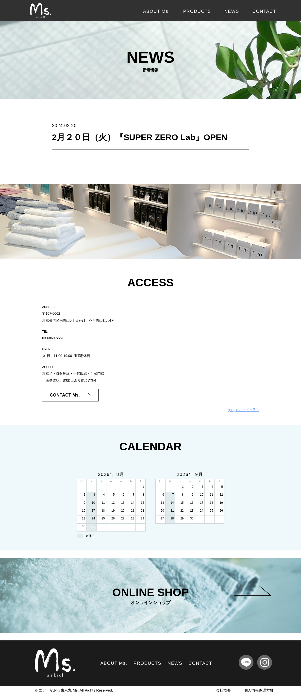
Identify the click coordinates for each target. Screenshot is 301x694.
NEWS (231, 11)
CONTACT (264, 11)
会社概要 (223, 690)
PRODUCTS (197, 11)
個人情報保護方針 (259, 690)
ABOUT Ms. (156, 11)
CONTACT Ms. (70, 395)
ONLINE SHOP (191, 595)
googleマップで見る (243, 410)
